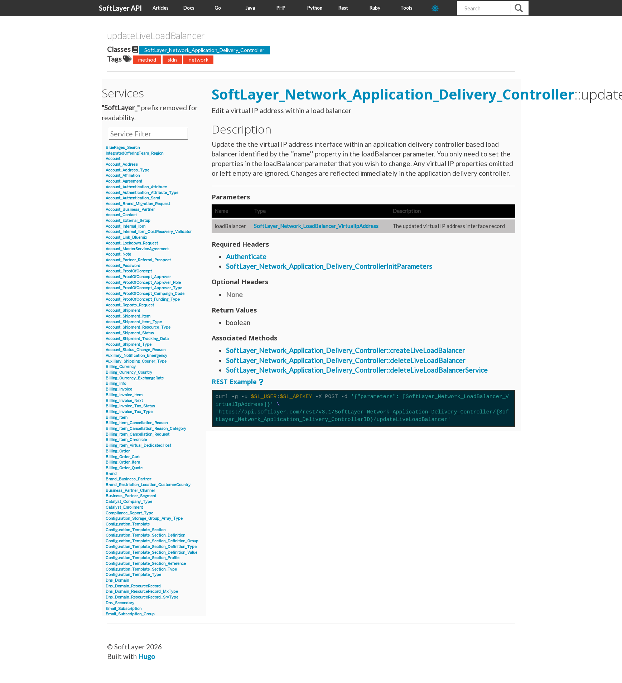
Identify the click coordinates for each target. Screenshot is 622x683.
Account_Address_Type (127, 170)
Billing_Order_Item (123, 462)
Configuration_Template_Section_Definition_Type (151, 546)
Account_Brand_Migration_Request (138, 204)
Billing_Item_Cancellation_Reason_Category (146, 428)
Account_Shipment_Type (128, 344)
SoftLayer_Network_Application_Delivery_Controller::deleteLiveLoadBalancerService (357, 370)
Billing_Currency (121, 366)
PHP (280, 8)
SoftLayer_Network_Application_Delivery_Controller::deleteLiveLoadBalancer (345, 360)
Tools (406, 8)
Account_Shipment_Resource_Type (138, 327)
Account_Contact (121, 215)
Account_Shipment (123, 310)
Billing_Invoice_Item (124, 395)
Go (217, 8)
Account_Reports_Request (130, 305)
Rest (343, 8)
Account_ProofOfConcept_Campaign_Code (145, 293)
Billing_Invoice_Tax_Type (129, 412)
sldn (172, 60)
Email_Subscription (123, 608)
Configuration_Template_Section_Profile (142, 558)
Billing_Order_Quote (124, 468)
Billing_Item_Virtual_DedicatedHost (138, 445)
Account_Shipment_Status (130, 333)
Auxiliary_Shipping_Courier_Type (136, 361)
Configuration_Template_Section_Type (141, 569)
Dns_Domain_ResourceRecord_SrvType (142, 597)
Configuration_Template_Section (135, 530)
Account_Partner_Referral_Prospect (138, 260)
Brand (111, 473)
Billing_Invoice (119, 389)
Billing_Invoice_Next (124, 400)
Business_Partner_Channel (130, 490)
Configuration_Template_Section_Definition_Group (152, 541)
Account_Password (123, 265)
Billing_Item (116, 417)
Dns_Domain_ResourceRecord (133, 586)
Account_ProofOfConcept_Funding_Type (143, 299)
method (147, 60)
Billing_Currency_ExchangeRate (135, 378)
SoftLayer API (120, 8)
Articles (160, 8)
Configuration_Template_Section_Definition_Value (151, 552)
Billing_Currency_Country (129, 372)
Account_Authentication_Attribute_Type (142, 192)
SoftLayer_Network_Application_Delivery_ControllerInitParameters (329, 266)
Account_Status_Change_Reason (135, 350)
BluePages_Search (123, 147)
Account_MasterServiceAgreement (137, 249)
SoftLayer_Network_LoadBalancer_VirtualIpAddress (316, 226)
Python (314, 8)
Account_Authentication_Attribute (136, 187)
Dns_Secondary (120, 603)
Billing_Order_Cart (123, 457)
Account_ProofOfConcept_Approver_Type (144, 288)
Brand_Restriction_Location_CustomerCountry (148, 485)
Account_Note (118, 254)
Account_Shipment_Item (128, 316)
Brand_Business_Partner (128, 479)
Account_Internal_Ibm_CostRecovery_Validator (149, 231)
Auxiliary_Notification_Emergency (136, 355)
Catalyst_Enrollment (124, 507)
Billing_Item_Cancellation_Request (137, 434)
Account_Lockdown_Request (132, 243)
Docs (188, 8)
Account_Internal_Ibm (125, 226)
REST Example (234, 381)
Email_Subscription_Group (130, 614)
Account (113, 158)
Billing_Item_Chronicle (126, 439)
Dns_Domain (117, 580)
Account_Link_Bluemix (126, 237)
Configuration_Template (128, 524)
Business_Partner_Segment (131, 496)
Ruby (375, 8)
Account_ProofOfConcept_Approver (138, 277)
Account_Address (122, 164)
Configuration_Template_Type (133, 574)
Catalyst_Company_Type (129, 501)
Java (250, 8)
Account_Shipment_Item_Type (134, 322)
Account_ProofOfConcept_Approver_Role (143, 282)
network (198, 60)
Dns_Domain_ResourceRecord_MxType (142, 591)
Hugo (146, 656)
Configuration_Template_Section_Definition (145, 535)
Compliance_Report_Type (129, 513)
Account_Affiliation (123, 175)
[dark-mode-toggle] (441, 8)
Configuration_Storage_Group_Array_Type (144, 518)
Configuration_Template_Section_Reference (146, 563)
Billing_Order (118, 451)
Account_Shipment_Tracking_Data (137, 338)
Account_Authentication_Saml (133, 198)
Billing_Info (116, 383)
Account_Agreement (124, 181)
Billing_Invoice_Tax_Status (130, 406)
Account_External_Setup (128, 220)
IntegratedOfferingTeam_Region (134, 153)
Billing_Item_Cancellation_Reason (137, 423)
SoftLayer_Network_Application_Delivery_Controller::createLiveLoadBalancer (345, 350)
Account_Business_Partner (130, 209)
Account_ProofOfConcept (129, 271)
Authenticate (246, 256)
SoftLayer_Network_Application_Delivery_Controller (204, 50)
